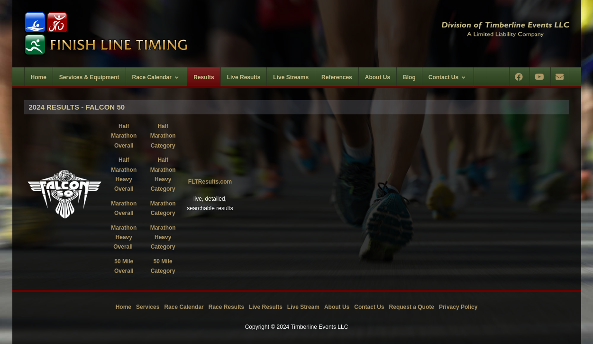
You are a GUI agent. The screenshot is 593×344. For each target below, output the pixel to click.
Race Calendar (183, 307)
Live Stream (303, 307)
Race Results (226, 307)
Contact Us (369, 307)
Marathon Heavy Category (163, 237)
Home (123, 307)
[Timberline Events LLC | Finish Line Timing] (154, 34)
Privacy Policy (458, 307)
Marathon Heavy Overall (124, 237)
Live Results (266, 307)
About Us (336, 307)
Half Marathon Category (163, 136)
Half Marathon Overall (124, 136)
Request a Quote (411, 307)
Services (147, 307)
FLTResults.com (210, 181)
